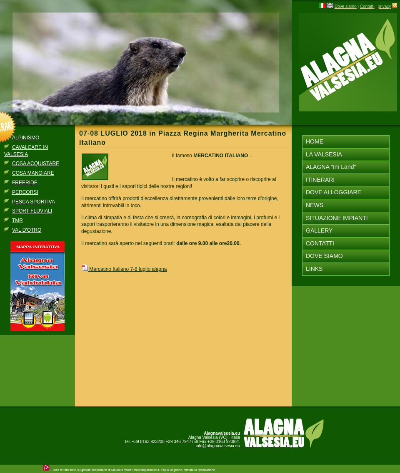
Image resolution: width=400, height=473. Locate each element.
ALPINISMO (25, 138)
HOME (314, 141)
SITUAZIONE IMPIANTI (337, 218)
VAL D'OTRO (26, 230)
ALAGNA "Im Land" (331, 166)
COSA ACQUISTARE (35, 163)
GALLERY (319, 230)
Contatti (367, 6)
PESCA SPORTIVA (33, 202)
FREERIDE (25, 183)
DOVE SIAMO (324, 256)
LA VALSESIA (324, 154)
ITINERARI (320, 179)
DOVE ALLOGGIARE (333, 192)
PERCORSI (25, 192)
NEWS (314, 205)
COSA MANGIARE (33, 173)
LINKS (314, 268)
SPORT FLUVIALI (32, 211)
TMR (17, 220)
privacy (384, 6)
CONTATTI (320, 243)
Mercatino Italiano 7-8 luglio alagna (124, 269)
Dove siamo (346, 6)
